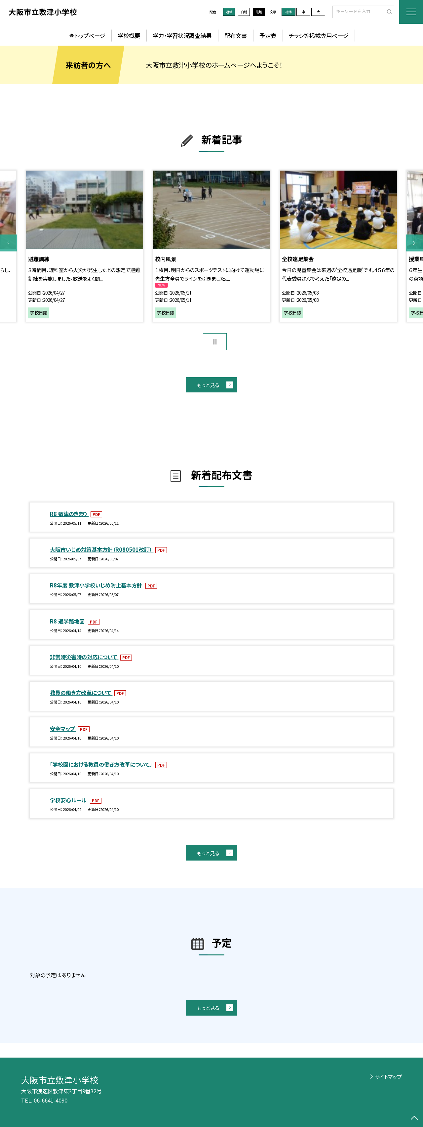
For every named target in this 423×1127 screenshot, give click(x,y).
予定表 (267, 35)
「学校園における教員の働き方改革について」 (101, 764)
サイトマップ (388, 1077)
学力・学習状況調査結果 (182, 35)
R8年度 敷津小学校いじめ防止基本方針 (96, 585)
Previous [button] (8, 242)
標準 (288, 11)
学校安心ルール (69, 800)
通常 (229, 11)
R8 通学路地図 (68, 621)
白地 (244, 11)
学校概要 (129, 35)
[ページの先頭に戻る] (414, 1118)
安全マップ (63, 729)
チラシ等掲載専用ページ (318, 35)
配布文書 (235, 35)
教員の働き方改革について (81, 693)
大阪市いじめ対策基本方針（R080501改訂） (101, 549)
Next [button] (414, 242)
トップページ (90, 35)
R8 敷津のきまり (69, 514)
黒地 (258, 11)
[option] (84, 246)
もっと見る (208, 384)
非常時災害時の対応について (84, 657)
